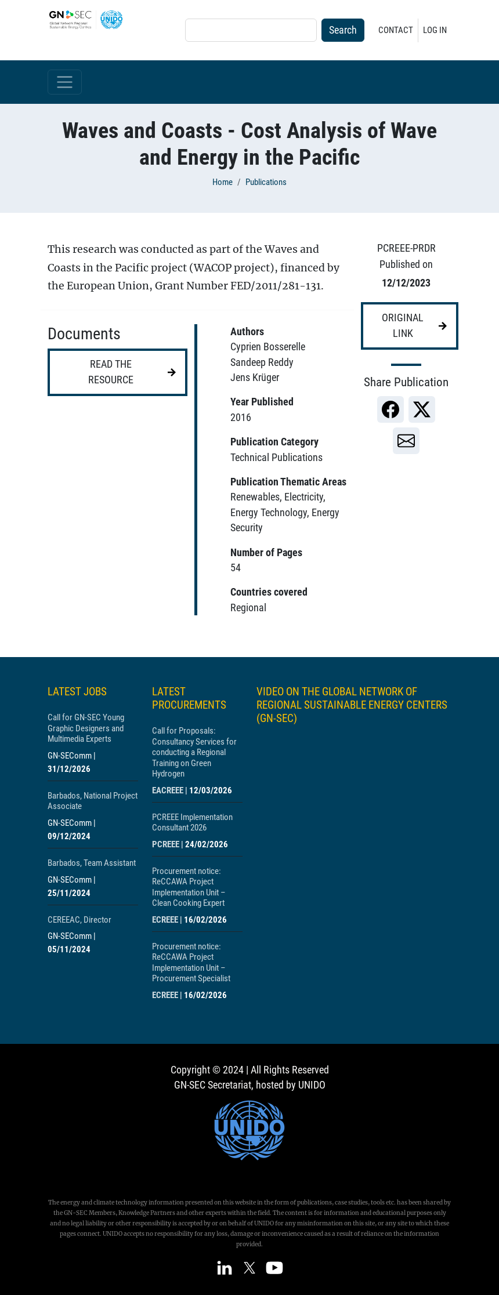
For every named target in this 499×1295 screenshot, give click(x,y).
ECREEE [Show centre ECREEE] (165, 920)
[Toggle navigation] (65, 82)
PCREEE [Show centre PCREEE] (165, 844)
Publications (266, 182)
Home (222, 182)
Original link (403, 325)
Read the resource (110, 371)
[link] (390, 409)
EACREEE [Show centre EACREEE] (167, 790)
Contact (395, 30)
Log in (435, 30)
